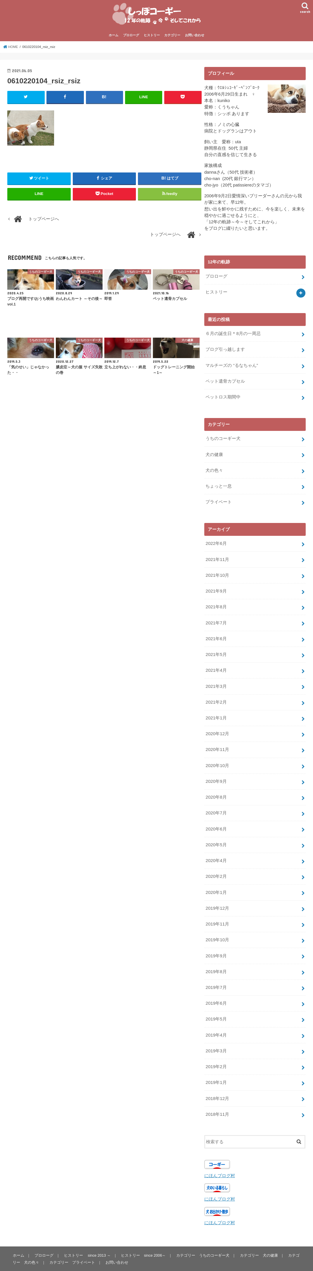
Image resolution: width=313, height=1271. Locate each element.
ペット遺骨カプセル (225, 381)
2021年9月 (215, 587)
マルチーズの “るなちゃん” (231, 365)
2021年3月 (215, 680)
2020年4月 (215, 850)
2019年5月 (215, 1004)
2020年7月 (215, 804)
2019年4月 (215, 1020)
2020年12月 (217, 726)
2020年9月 (215, 773)
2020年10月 (217, 757)
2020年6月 (215, 819)
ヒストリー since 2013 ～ (86, 1237)
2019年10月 (217, 927)
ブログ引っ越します (225, 350)
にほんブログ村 (219, 1158)
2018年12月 (217, 1082)
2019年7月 (215, 973)
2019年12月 (217, 896)
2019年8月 (215, 958)
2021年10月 (217, 571)
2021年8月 (215, 602)
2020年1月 (215, 881)
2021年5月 (215, 649)
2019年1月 (215, 1066)
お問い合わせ (194, 37)
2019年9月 (215, 943)
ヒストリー (152, 37)
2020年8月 (215, 788)
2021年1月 (215, 711)
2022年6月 (215, 540)
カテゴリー (172, 37)
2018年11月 (217, 1097)
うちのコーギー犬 (223, 438)
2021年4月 (215, 664)
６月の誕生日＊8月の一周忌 (232, 335)
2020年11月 (217, 742)
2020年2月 (215, 865)
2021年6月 (215, 633)
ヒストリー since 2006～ (142, 1237)
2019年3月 (215, 1035)
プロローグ (131, 37)
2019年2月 (215, 1051)
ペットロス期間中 (223, 396)
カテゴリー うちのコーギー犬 (202, 1237)
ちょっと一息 (218, 484)
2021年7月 (215, 618)
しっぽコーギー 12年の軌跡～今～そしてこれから (85, 1262)
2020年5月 (215, 834)
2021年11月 (217, 556)
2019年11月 (217, 912)
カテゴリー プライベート (72, 1245)
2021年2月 (215, 695)
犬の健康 (214, 453)
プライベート (218, 500)
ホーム (113, 37)
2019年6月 (215, 989)
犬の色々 (214, 469)
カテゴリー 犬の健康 (257, 1237)
